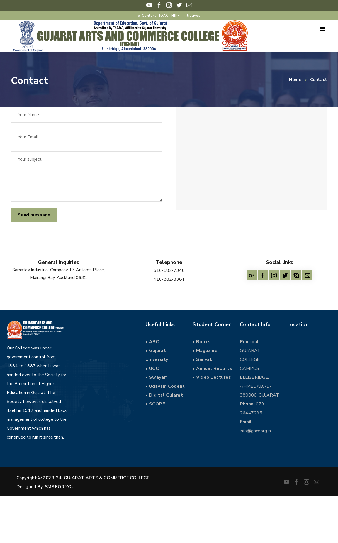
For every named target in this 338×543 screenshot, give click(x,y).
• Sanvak (202, 359)
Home (295, 80)
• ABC (152, 342)
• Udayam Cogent (165, 386)
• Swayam (156, 377)
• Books (202, 342)
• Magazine (205, 351)
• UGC (152, 368)
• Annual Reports (212, 368)
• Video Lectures (212, 377)
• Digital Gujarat (164, 395)
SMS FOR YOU (60, 487)
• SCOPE (155, 404)
